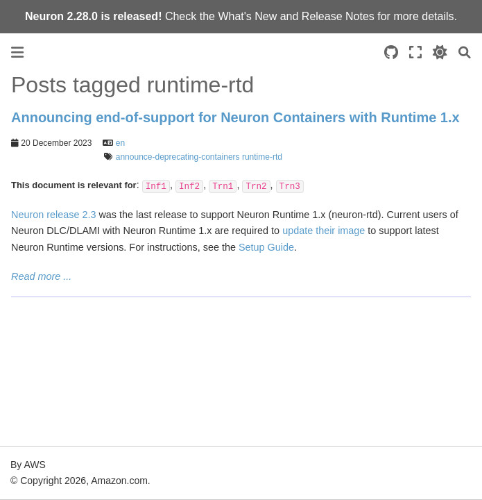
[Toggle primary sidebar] (17, 52)
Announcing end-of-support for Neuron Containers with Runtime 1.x (235, 117)
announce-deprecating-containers (178, 157)
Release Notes (338, 16)
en (120, 143)
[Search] (464, 52)
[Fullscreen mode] (415, 52)
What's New (247, 16)
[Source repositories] (391, 52)
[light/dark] (440, 52)
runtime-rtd (262, 157)
